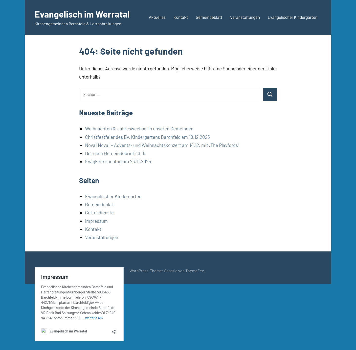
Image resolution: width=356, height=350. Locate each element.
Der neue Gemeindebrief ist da (115, 153)
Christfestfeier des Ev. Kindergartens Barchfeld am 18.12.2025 (147, 137)
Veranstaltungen (245, 17)
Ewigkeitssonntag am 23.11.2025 (118, 161)
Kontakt (181, 17)
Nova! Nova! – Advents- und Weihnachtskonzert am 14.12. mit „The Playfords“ (162, 145)
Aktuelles (157, 17)
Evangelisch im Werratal (82, 14)
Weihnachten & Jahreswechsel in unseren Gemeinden (139, 128)
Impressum (96, 221)
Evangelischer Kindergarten (292, 17)
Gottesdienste (99, 212)
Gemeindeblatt (209, 17)
